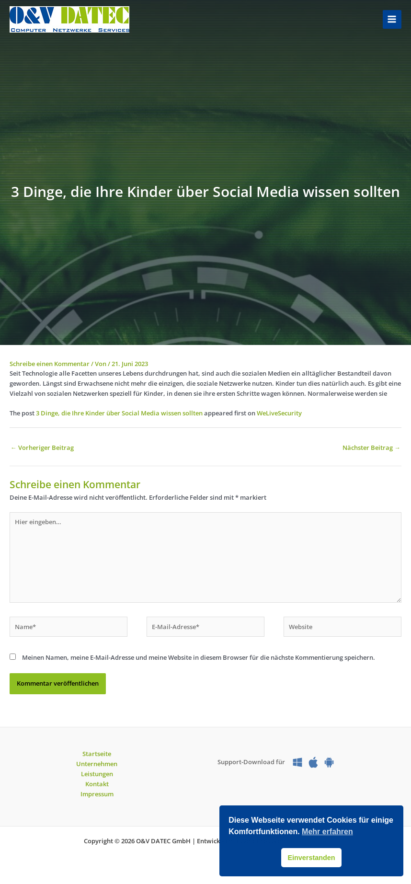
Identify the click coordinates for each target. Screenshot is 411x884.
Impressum (97, 794)
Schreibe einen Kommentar (50, 363)
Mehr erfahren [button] (327, 831)
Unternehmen (96, 763)
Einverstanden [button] (311, 857)
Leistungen (97, 773)
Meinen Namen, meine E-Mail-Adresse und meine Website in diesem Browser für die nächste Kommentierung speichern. (198, 657)
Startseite (96, 753)
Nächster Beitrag (371, 447)
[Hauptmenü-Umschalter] (392, 19)
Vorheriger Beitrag (42, 447)
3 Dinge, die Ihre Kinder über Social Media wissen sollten (119, 413)
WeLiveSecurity (279, 413)
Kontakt (97, 784)
